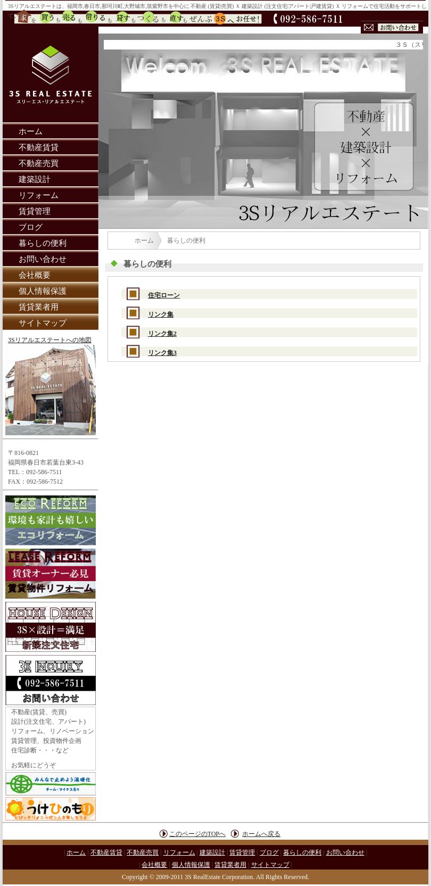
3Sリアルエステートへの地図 (50, 340)
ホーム (31, 131)
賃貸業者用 (39, 307)
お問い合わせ (43, 259)
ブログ (31, 227)
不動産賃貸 (39, 147)
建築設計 (35, 179)
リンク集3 (162, 353)
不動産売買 (39, 163)
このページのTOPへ (197, 834)
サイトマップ (43, 323)
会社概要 (35, 275)
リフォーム (39, 195)
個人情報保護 (43, 291)
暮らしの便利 (43, 243)
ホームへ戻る (261, 834)
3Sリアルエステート (32, 6)
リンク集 (160, 314)
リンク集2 (162, 333)
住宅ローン (164, 295)
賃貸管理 (35, 211)
